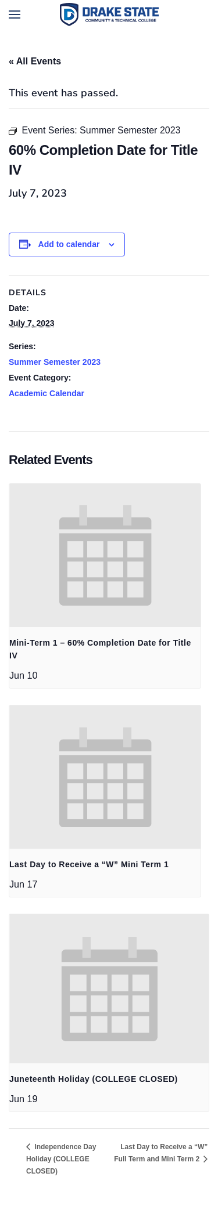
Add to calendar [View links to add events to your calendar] (69, 244)
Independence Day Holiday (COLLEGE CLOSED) (61, 1159)
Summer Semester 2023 (55, 362)
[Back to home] (109, 14)
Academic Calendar (46, 393)
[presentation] (105, 555)
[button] (14, 14)
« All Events (35, 61)
